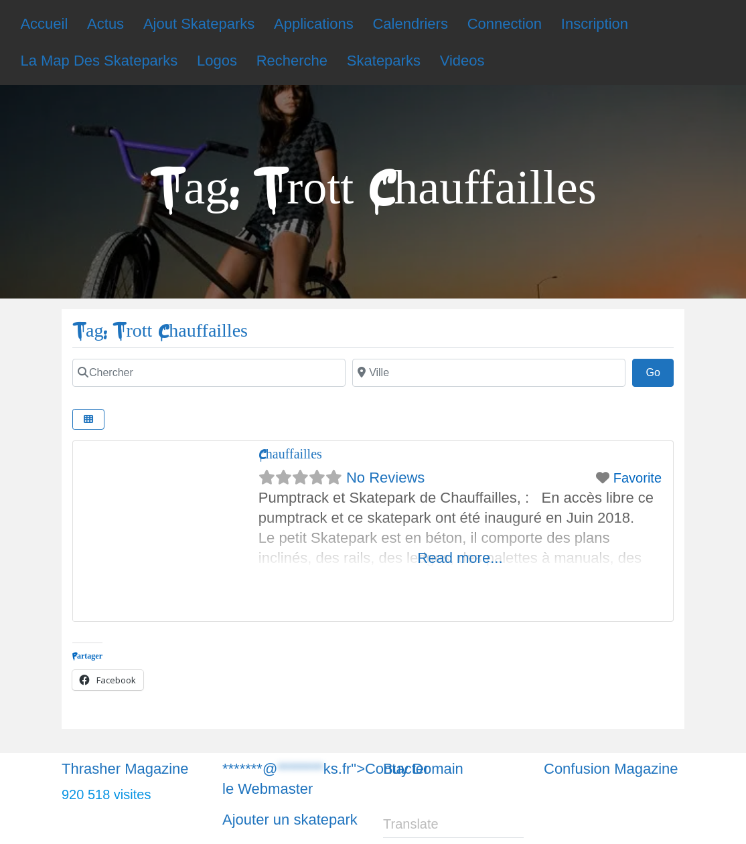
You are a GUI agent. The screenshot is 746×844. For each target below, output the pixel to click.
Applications (314, 23)
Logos (217, 60)
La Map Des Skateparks (98, 60)
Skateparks (384, 60)
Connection (504, 23)
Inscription (594, 23)
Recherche (291, 60)
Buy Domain (423, 768)
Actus (105, 23)
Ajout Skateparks (198, 23)
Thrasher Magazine (125, 768)
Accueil (44, 23)
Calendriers (410, 23)
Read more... (459, 558)
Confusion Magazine (611, 768)
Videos (462, 60)
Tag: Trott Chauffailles (160, 331)
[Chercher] (209, 373)
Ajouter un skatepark (290, 819)
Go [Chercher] (660, 370)
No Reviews (385, 477)
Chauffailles (290, 454)
